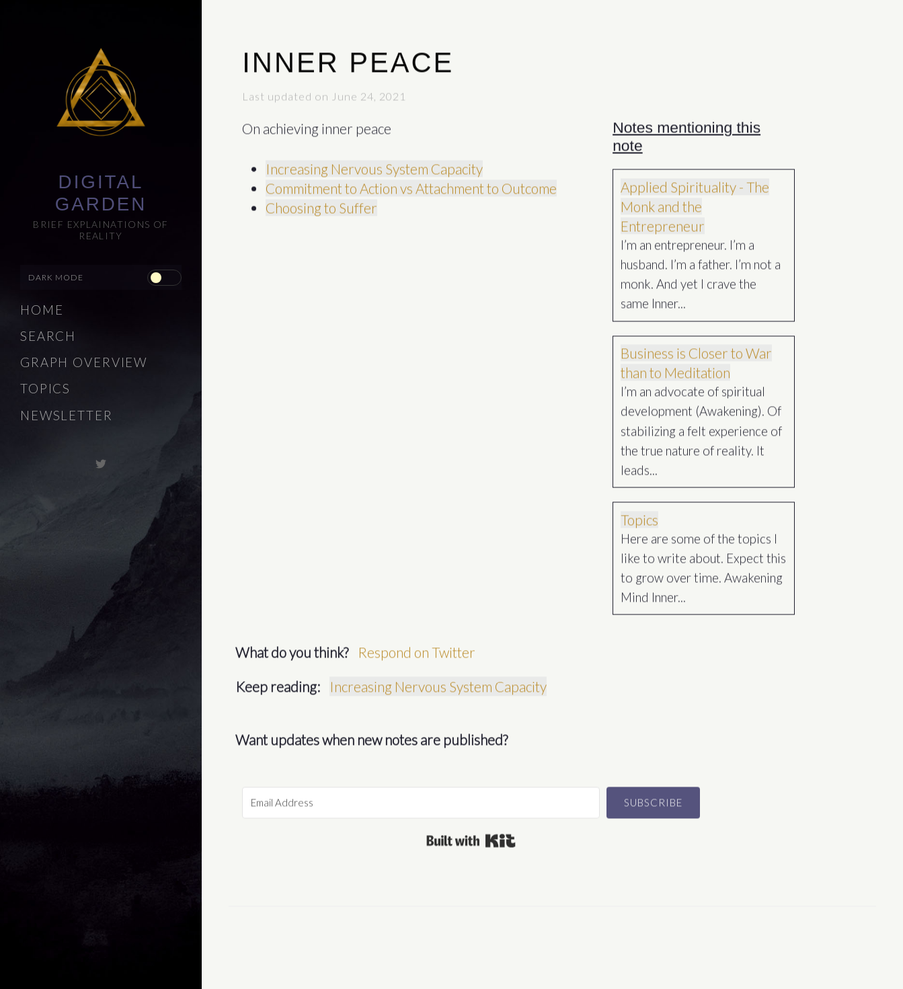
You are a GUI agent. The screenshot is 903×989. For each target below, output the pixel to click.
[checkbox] (164, 278)
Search (48, 336)
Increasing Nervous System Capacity (374, 162)
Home (42, 310)
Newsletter (66, 415)
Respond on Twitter (416, 645)
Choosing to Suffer (321, 201)
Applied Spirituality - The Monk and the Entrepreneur (695, 200)
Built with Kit (471, 834)
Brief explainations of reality (101, 230)
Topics (45, 388)
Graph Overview (83, 362)
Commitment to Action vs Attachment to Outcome (411, 181)
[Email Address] (421, 796)
